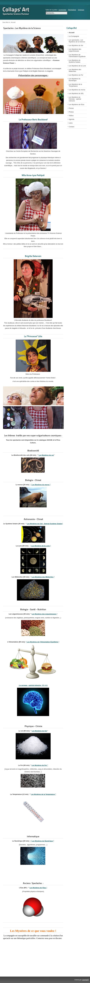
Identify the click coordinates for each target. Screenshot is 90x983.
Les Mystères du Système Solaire (74, 61)
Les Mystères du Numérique (74, 79)
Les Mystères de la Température (75, 85)
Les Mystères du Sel (39, 731)
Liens (71, 123)
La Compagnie (74, 36)
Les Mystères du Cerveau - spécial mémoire (75, 99)
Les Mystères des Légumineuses (75, 50)
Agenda (71, 119)
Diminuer (81, 10)
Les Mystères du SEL (76, 93)
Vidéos (71, 116)
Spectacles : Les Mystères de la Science (22, 28)
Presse (71, 108)
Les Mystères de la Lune (77, 66)
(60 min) (33, 685)
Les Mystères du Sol (76, 45)
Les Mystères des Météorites (75, 70)
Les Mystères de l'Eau (76, 104)
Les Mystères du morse (77, 90)
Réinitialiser (72, 10)
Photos (71, 112)
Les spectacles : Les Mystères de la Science (77, 41)
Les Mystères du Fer (76, 75)
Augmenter (62, 10)
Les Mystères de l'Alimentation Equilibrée (77, 55)
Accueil (71, 32)
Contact (71, 127)
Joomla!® (85, 980)
